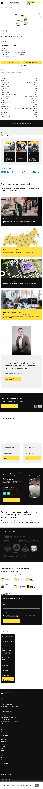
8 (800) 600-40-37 (9, 490)
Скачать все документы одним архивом (6, 597)
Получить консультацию (31, 62)
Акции (3, 740)
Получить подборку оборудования (10, 382)
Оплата (30, 69)
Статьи (3, 757)
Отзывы (34, 69)
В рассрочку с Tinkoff (21, 65)
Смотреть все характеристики (8, 56)
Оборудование (5, 759)
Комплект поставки (16, 72)
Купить (10, 461)
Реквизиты (4, 734)
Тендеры (3, 744)
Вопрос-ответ (5, 762)
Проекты (3, 733)
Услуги (3, 728)
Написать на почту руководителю (6, 682)
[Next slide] (41, 31)
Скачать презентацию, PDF (8, 409)
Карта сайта (4, 738)
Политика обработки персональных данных (10, 772)
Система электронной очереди (9, 724)
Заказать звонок (31, 2)
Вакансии (3, 742)
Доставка (24, 69)
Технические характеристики (8, 69)
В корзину (11, 62)
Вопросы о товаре (5, 72)
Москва (5, 703)
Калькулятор (4, 766)
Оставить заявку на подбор (10, 502)
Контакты (3, 749)
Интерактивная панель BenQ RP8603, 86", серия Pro (11, 450)
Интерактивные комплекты (8, 720)
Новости (3, 755)
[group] (21, 20)
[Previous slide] (1, 31)
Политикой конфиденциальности (12, 619)
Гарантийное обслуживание (8, 736)
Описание (19, 69)
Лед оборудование (6, 722)
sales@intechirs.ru (6, 648)
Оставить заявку (8, 623)
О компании (4, 761)
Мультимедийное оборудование (10, 726)
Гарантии (39, 69)
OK (36, 785)
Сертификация (4, 130)
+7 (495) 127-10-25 (6, 655)
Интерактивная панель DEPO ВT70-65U (32, 450)
